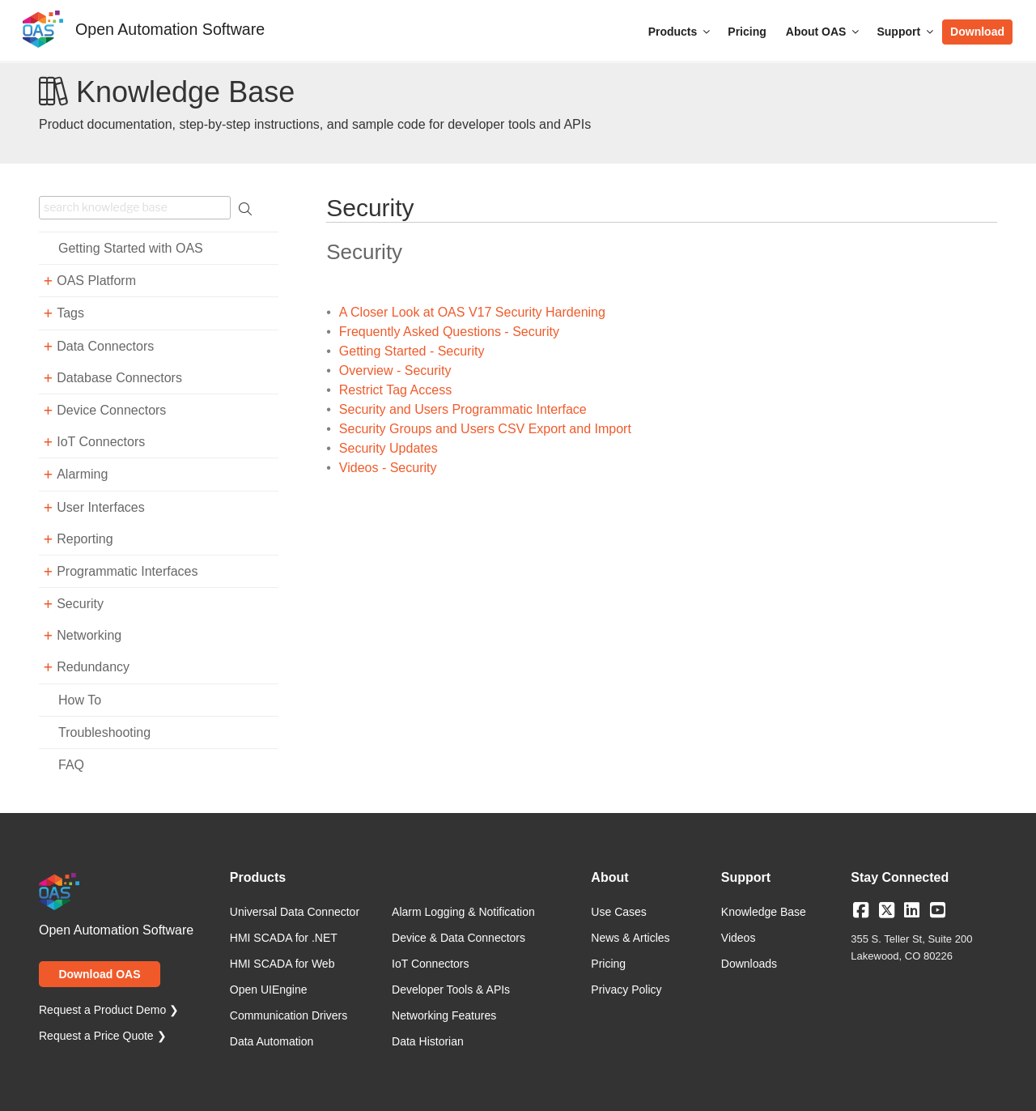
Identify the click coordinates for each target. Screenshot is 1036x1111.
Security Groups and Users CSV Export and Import (485, 429)
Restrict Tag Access (395, 390)
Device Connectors (111, 410)
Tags (70, 313)
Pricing (747, 31)
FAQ (71, 765)
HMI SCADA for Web (282, 963)
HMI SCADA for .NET (284, 937)
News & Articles (630, 937)
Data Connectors (105, 346)
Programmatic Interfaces (127, 571)
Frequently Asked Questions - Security (449, 331)
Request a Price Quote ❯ (103, 1035)
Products (680, 31)
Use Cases (618, 911)
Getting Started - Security (412, 351)
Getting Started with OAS (130, 248)
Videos (738, 937)
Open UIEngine (269, 989)
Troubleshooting (104, 732)
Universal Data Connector (294, 911)
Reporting (85, 539)
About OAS (824, 31)
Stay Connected (900, 877)
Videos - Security (388, 468)
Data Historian (428, 1041)
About (609, 877)
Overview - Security (395, 370)
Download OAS (99, 974)
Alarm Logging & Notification (463, 911)
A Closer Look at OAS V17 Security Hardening (472, 312)
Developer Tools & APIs (451, 989)
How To (79, 700)
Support (906, 31)
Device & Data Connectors (458, 937)
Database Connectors (119, 378)
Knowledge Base (763, 911)
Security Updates (388, 448)
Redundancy (93, 667)
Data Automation (272, 1041)
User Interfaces (100, 507)
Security (80, 604)
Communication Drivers (288, 1015)
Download (977, 31)
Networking (89, 635)
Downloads (749, 963)
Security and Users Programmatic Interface (463, 409)
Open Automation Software (170, 29)
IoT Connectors (101, 442)
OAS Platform (96, 280)
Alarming (82, 474)
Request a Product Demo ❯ (109, 1009)
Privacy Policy (626, 989)
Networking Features (444, 1015)
